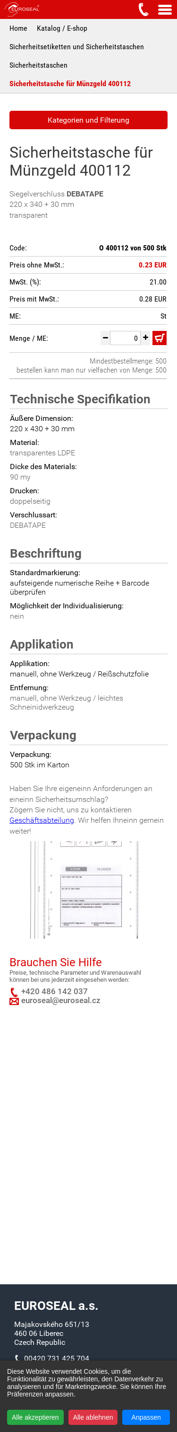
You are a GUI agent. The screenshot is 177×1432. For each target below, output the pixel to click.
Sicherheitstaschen (38, 65)
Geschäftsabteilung (41, 820)
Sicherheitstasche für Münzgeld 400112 (70, 83)
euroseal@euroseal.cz (61, 1000)
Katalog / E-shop (62, 28)
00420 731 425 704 (56, 1358)
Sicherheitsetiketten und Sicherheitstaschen (76, 46)
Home (18, 28)
